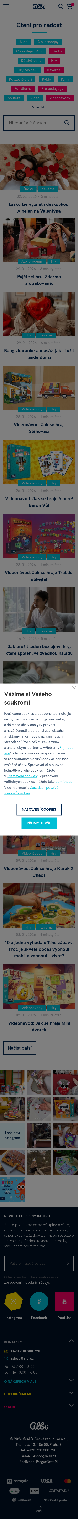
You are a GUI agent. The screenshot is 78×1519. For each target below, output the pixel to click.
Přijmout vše (39, 823)
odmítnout (64, 781)
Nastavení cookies (22, 776)
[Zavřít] (74, 688)
